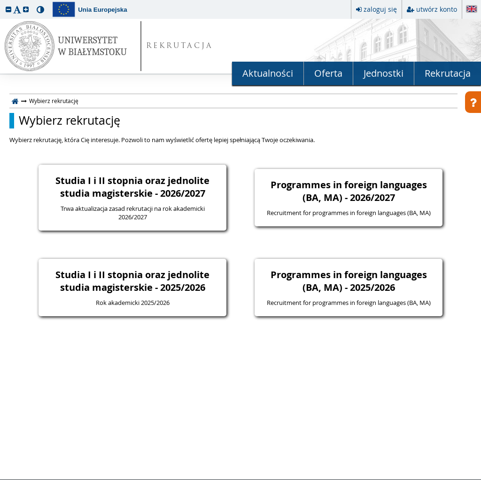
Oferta (328, 73)
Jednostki (383, 73)
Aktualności (267, 73)
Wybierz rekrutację (69, 120)
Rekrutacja (448, 73)
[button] (8, 9)
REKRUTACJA (179, 46)
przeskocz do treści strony (2, 2)
